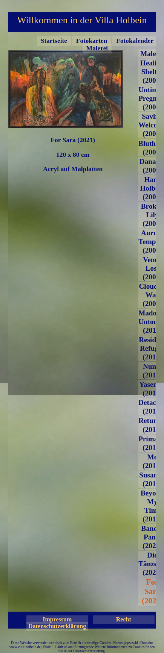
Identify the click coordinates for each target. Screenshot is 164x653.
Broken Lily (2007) (152, 214)
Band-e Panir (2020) (152, 537)
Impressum (57, 619)
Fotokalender (134, 40)
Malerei (97, 48)
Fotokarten (91, 40)
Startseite (54, 40)
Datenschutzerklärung (57, 626)
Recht (123, 619)
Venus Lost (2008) (152, 268)
